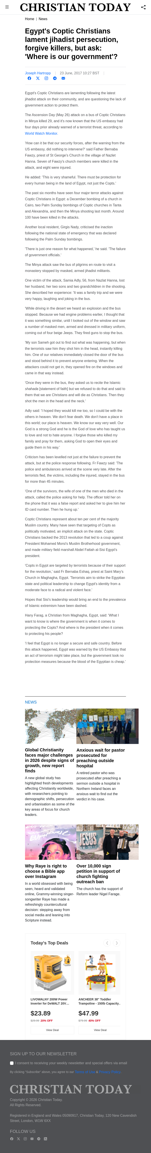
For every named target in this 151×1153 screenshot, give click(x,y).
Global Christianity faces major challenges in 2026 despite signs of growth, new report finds (49, 760)
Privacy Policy (110, 1072)
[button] (7, 7)
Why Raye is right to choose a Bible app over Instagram (46, 871)
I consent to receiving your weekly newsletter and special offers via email (71, 1063)
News (43, 19)
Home (29, 19)
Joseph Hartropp (38, 73)
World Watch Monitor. (41, 133)
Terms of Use (85, 1072)
